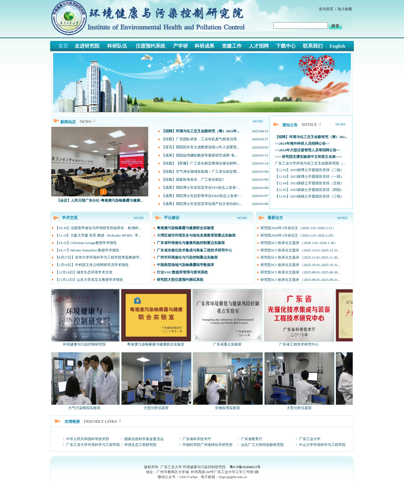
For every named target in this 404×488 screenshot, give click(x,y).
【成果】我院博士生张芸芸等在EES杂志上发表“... (200, 187)
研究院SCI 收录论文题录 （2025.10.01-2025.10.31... (300, 265)
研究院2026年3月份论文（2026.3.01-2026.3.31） (298, 228)
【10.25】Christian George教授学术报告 (86, 243)
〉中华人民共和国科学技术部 (86, 439)
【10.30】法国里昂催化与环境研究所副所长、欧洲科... (98, 228)
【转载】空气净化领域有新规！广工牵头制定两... (200, 171)
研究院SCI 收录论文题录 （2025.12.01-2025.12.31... (300, 250)
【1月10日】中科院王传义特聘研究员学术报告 (92, 265)
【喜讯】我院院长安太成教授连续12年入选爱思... (200, 147)
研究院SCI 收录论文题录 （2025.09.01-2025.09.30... (300, 272)
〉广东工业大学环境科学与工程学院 (91, 445)
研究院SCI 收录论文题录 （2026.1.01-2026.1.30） (299, 243)
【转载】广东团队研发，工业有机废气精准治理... (200, 139)
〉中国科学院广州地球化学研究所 (206, 445)
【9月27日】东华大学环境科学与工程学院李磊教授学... (98, 257)
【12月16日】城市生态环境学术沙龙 (83, 272)
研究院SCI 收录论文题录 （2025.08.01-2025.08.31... (300, 280)
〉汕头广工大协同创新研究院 (260, 445)
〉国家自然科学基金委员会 (142, 439)
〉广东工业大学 (307, 439)
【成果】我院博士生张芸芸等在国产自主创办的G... (201, 204)
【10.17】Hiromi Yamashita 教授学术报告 (87, 250)
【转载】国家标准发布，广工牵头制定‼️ (193, 179)
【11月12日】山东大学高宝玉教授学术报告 (89, 280)
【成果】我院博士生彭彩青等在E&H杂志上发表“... (201, 196)
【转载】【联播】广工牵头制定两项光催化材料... (200, 163)
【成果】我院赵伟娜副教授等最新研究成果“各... (199, 155)
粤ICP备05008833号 (245, 467)
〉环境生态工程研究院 (139, 445)
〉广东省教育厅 (249, 439)
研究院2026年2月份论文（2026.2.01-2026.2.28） (298, 235)
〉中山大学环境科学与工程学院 (320, 445)
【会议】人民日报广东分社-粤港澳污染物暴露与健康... (99, 200)
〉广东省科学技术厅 (195, 439)
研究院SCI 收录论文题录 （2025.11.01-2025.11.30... (300, 257)
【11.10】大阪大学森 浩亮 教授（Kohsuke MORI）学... (98, 235)
